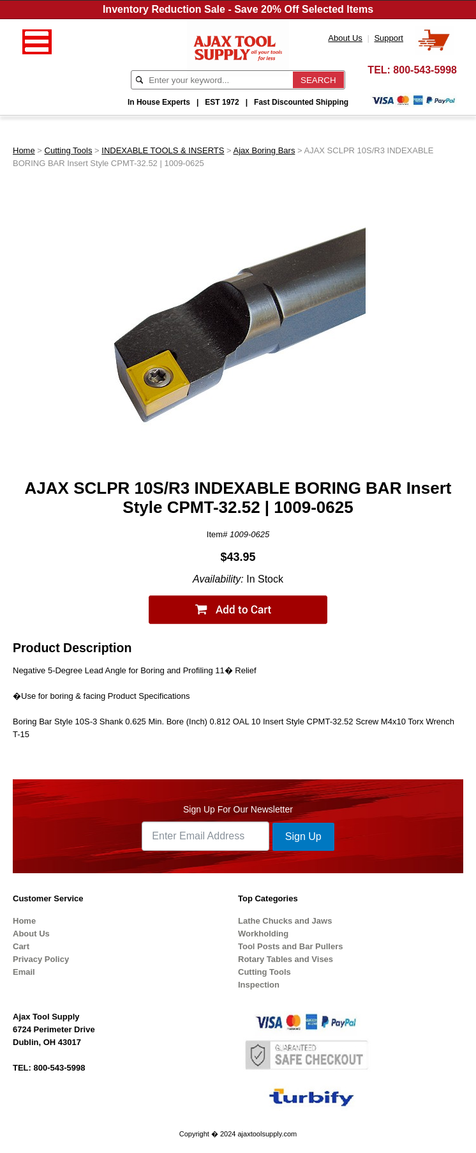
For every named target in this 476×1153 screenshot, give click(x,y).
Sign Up (303, 836)
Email (24, 972)
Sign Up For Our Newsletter (238, 809)
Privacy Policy (41, 959)
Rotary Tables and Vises (285, 959)
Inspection (258, 984)
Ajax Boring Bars (264, 150)
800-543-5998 (425, 70)
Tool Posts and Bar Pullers (290, 946)
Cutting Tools (69, 150)
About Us (31, 933)
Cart (21, 946)
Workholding (263, 933)
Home (24, 150)
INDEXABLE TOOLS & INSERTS (162, 150)
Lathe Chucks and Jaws (285, 921)
